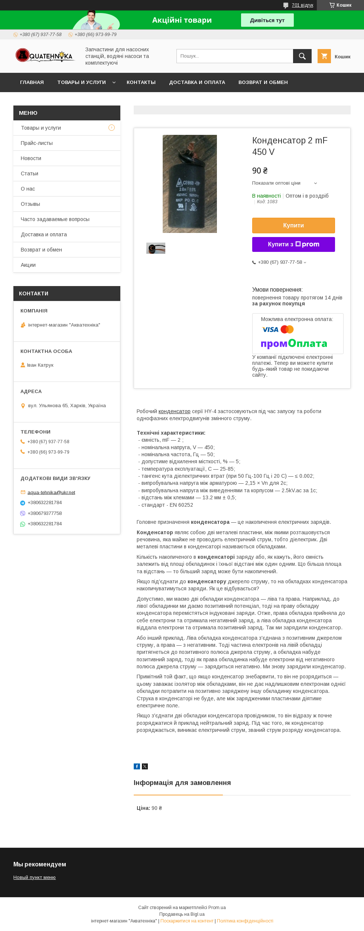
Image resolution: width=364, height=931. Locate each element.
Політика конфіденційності (245, 921)
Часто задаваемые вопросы (55, 219)
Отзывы (30, 204)
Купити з (293, 244)
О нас (28, 189)
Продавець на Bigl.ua (182, 914)
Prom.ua (217, 907)
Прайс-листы (37, 143)
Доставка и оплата (197, 82)
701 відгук (302, 5)
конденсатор (175, 411)
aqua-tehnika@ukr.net (51, 492)
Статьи (29, 173)
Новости (31, 158)
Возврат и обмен (263, 82)
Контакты (141, 82)
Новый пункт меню (34, 877)
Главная (32, 82)
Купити (293, 225)
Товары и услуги (81, 82)
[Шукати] (302, 56)
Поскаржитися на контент (187, 921)
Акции (28, 265)
